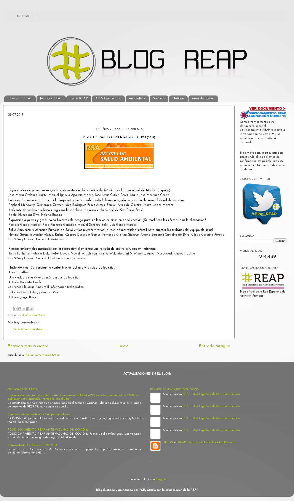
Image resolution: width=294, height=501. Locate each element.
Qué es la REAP (20, 98)
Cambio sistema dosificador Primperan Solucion (39, 414)
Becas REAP (79, 98)
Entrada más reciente (28, 346)
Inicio (123, 346)
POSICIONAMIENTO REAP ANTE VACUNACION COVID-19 (48, 429)
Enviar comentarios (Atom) (44, 355)
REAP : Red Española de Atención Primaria (211, 394)
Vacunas (159, 98)
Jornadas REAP (51, 98)
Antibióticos (137, 98)
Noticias (178, 98)
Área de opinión (203, 98)
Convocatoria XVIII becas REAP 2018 (32, 445)
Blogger (161, 479)
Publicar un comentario (28, 329)
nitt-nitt (168, 442)
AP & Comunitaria (108, 98)
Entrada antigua (214, 346)
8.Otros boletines (33, 315)
